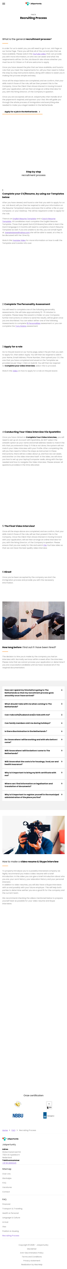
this (45, 547)
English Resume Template (24, 223)
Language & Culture (11, 1217)
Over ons (6, 1173)
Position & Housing (10, 1231)
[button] (3, 3)
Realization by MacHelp (31, 1264)
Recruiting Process (10, 1235)
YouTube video (39, 54)
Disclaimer (32, 1249)
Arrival (5, 1222)
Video (15, 373)
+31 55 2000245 (9, 1163)
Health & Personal (10, 1213)
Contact (6, 1191)
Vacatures (7, 1187)
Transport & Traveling (12, 1208)
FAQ (13, 1130)
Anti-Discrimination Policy (31, 1252)
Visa (4, 1226)
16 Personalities (33, 325)
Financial (6, 1204)
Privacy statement (31, 1260)
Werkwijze (6, 1178)
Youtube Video (19, 245)
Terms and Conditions (32, 1256)
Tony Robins (20, 328)
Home (5, 1130)
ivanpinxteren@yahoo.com (17, 237)
